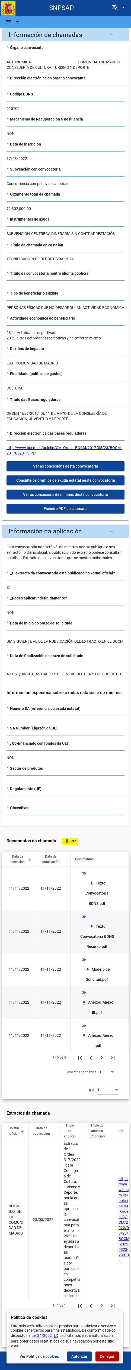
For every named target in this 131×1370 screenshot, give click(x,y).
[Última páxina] (112, 1057)
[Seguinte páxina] (101, 1057)
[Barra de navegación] (13, 21)
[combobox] (107, 1072)
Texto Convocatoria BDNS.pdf (97, 893)
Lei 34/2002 (44, 1335)
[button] (65, 34)
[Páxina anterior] (90, 1057)
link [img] (83, 873)
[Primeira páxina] (80, 1057)
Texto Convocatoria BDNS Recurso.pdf (97, 936)
